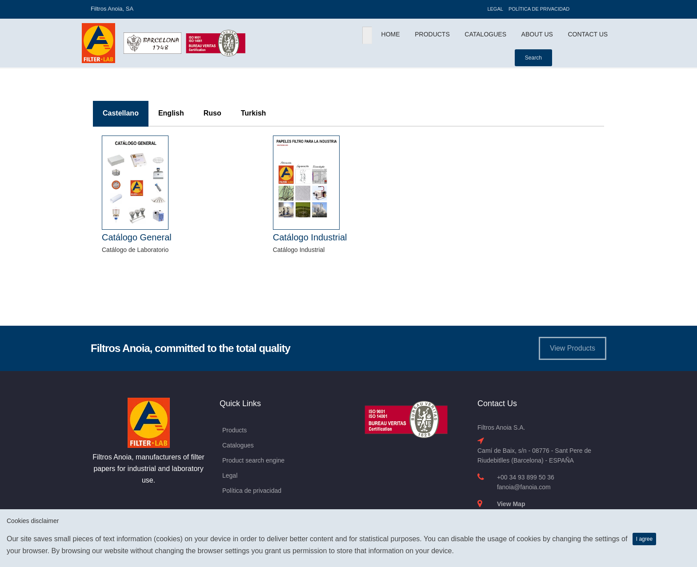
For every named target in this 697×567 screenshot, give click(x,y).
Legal (495, 9)
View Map (511, 503)
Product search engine (253, 460)
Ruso (212, 113)
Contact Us (588, 34)
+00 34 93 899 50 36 (525, 477)
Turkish (253, 113)
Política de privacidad (539, 9)
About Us (537, 34)
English (171, 113)
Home (390, 34)
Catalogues (485, 34)
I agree (644, 539)
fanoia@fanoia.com (524, 487)
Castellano (121, 113)
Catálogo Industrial (310, 237)
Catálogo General (137, 237)
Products (432, 34)
